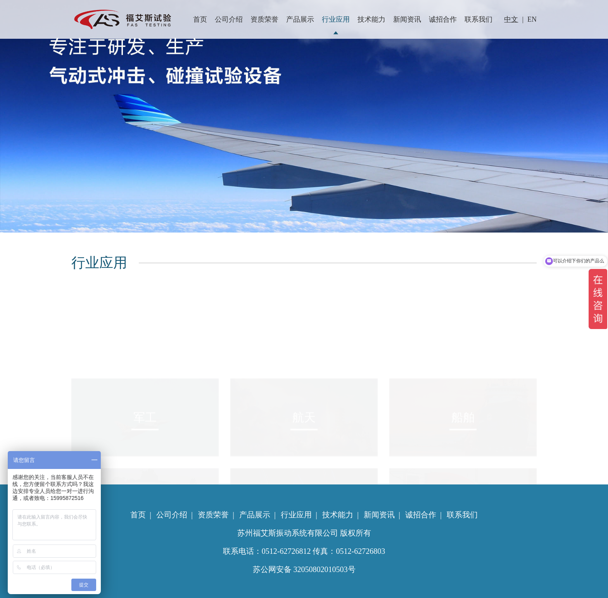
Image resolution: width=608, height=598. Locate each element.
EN (532, 19)
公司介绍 (229, 19)
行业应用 (336, 19)
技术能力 (371, 19)
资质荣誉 (264, 19)
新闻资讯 (407, 19)
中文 (511, 19)
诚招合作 (443, 19)
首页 (200, 19)
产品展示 (300, 19)
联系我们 (478, 19)
